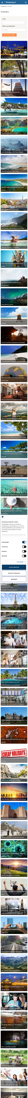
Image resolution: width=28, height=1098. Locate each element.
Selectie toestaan (14, 573)
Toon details (20, 562)
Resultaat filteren (9, 35)
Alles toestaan (14, 567)
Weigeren (14, 579)
